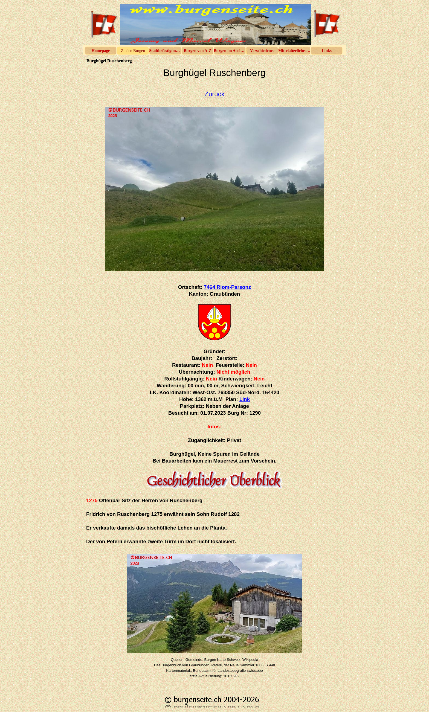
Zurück (214, 94)
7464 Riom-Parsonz (227, 287)
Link (244, 399)
